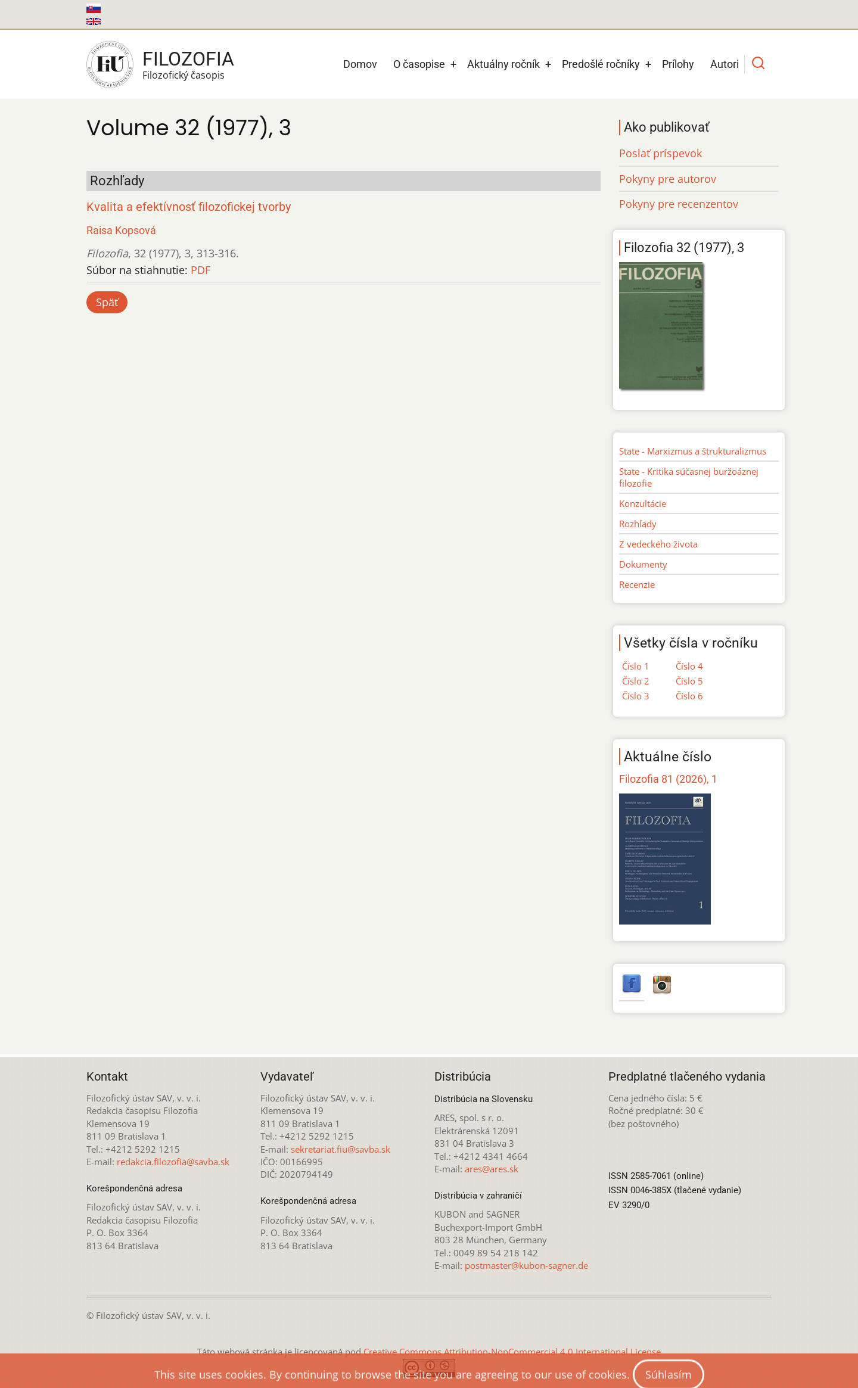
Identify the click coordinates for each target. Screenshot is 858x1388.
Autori (724, 64)
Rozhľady (638, 524)
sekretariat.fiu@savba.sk (340, 1149)
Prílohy (678, 64)
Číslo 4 (689, 666)
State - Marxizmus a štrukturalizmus (692, 451)
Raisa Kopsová (121, 230)
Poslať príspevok (660, 153)
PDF (200, 270)
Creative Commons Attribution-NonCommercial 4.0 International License (512, 1352)
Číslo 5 (689, 681)
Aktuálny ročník (503, 64)
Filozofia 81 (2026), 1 (668, 779)
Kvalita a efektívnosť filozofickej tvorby (188, 207)
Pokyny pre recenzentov (678, 204)
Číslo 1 (635, 666)
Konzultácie (642, 503)
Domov (360, 64)
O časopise (419, 64)
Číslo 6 (689, 696)
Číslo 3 (635, 696)
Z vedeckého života (658, 544)
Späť (107, 302)
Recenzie (637, 584)
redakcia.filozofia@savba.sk (173, 1162)
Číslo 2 (635, 681)
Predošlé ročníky (601, 64)
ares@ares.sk (491, 1169)
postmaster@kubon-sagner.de (526, 1265)
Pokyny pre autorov (667, 179)
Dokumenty (643, 564)
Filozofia (188, 59)
